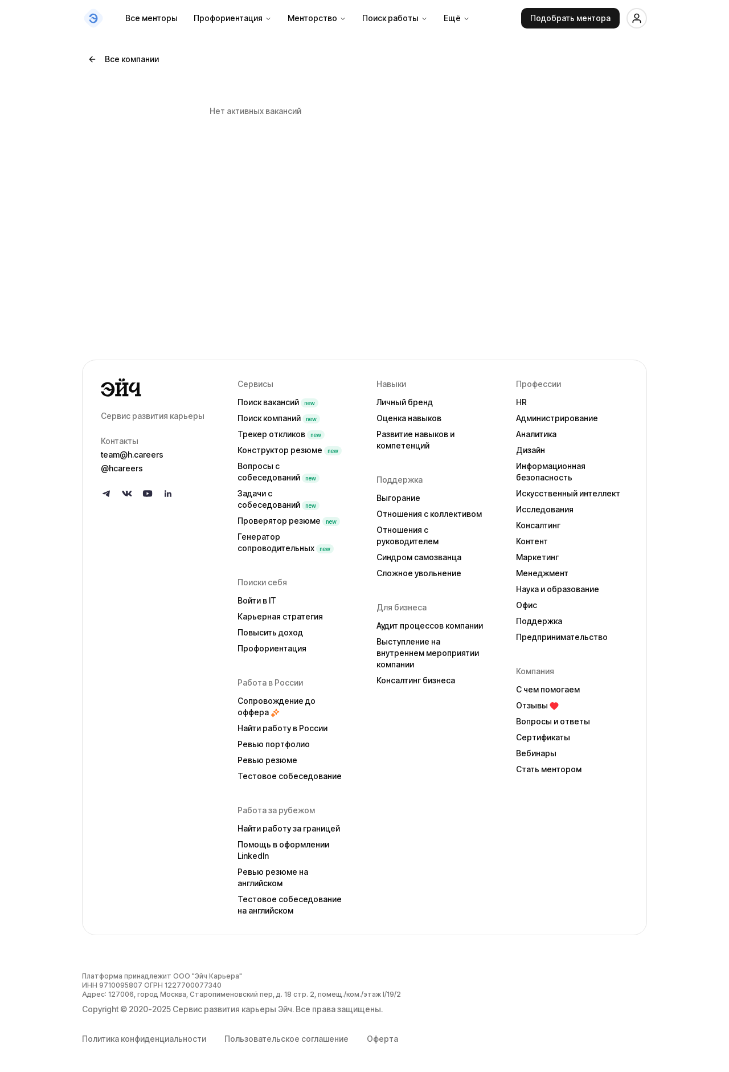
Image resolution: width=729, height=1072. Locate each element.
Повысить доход (270, 632)
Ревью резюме (267, 760)
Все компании (123, 59)
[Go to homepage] (160, 387)
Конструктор (289, 450)
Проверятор (288, 520)
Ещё (457, 18)
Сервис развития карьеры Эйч (232, 1009)
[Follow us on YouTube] (147, 493)
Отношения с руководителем (407, 535)
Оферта (382, 1039)
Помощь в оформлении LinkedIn (283, 850)
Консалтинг (538, 525)
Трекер (281, 434)
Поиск (277, 402)
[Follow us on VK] (127, 493)
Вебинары (536, 753)
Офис (526, 605)
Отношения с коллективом (429, 514)
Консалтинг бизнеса (415, 680)
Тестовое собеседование (289, 776)
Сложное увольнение (418, 573)
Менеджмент (542, 573)
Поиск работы (395, 18)
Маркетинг (537, 557)
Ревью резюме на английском (272, 877)
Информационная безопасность (550, 471)
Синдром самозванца (418, 557)
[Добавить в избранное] (629, 95)
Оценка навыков (408, 418)
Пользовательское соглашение (286, 1039)
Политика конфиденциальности (144, 1039)
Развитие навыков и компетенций (415, 439)
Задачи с (278, 498)
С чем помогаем (548, 689)
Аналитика (536, 434)
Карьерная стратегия (280, 616)
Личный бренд (404, 402)
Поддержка (539, 621)
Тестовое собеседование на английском (289, 904)
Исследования (545, 509)
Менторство (317, 18)
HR (521, 402)
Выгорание (398, 498)
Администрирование (557, 418)
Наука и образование (557, 589)
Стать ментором (548, 769)
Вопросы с (278, 471)
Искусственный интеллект (568, 493)
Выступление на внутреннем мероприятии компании (427, 653)
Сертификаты (543, 737)
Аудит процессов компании (429, 625)
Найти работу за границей (288, 828)
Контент (532, 541)
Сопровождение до (276, 706)
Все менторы (151, 18)
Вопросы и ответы (553, 721)
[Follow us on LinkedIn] (168, 493)
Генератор (285, 542)
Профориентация (233, 18)
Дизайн (530, 450)
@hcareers (122, 468)
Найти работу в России (282, 728)
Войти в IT (256, 600)
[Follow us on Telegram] (106, 493)
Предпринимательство (562, 637)
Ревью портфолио (273, 744)
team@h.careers (132, 454)
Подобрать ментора (570, 18)
